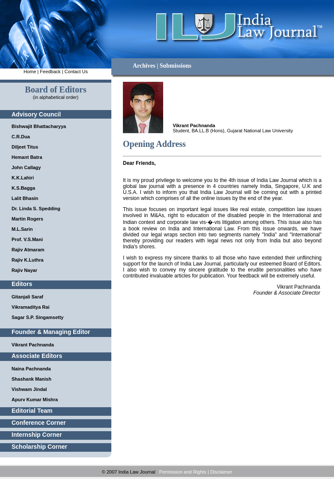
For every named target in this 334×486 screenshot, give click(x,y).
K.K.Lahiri (23, 177)
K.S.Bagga (23, 188)
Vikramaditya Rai (30, 307)
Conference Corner (39, 422)
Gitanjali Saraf (27, 296)
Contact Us (76, 71)
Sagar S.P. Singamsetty (37, 317)
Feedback (50, 71)
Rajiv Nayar (24, 270)
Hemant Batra (27, 157)
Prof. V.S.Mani (27, 239)
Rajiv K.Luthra (28, 259)
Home (30, 71)
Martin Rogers (27, 218)
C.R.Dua (21, 136)
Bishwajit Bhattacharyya (39, 126)
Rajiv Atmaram (28, 249)
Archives (144, 66)
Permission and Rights (182, 471)
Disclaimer (221, 471)
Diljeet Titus (25, 146)
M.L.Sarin (22, 229)
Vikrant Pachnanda (33, 344)
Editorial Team (32, 410)
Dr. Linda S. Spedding (36, 208)
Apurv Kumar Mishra (35, 399)
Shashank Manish (31, 379)
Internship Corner (37, 434)
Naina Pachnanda (31, 368)
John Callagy (26, 167)
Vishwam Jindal (29, 389)
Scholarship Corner (39, 446)
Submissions (175, 66)
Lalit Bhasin (25, 198)
